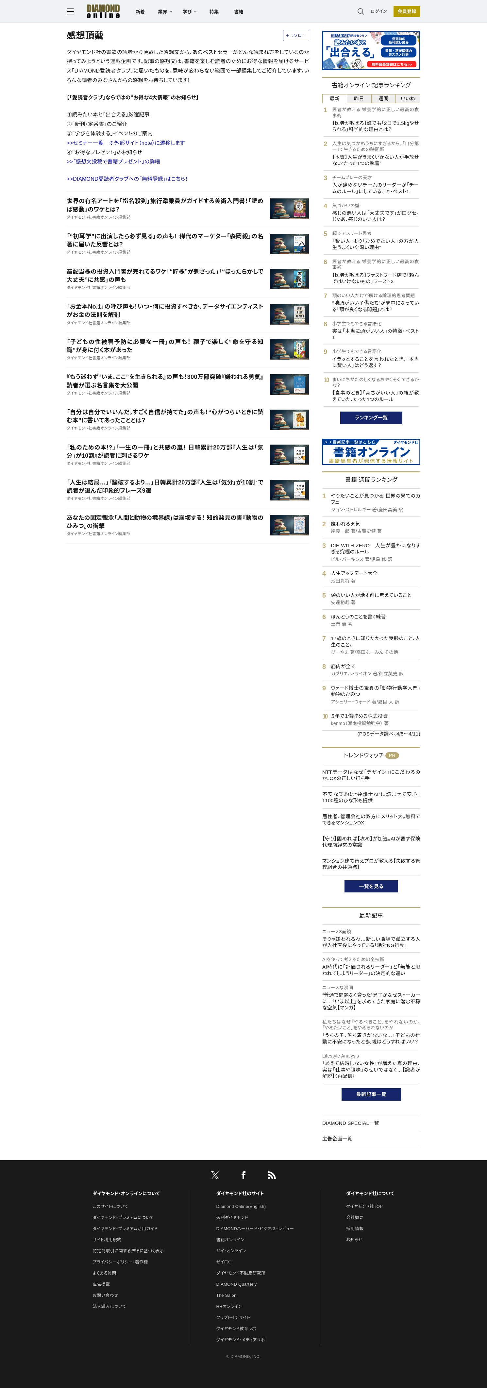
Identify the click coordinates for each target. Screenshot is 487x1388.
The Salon (226, 1295)
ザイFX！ (224, 1262)
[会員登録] (407, 11)
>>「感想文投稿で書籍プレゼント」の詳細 (113, 161)
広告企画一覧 (337, 1139)
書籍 (239, 11)
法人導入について (109, 1306)
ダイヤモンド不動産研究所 (241, 1273)
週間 (383, 98)
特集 (214, 11)
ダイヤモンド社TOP (364, 1206)
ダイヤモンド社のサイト (240, 1193)
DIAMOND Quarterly (236, 1284)
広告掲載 (101, 1284)
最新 (335, 98)
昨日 (359, 98)
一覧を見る (371, 886)
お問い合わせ (105, 1295)
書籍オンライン (230, 1239)
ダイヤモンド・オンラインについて (126, 1193)
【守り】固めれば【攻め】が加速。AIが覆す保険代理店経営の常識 (371, 842)
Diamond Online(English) (241, 1206)
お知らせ (354, 1239)
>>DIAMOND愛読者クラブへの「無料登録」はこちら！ (127, 179)
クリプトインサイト (233, 1317)
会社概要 (354, 1217)
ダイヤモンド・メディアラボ (240, 1339)
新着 (140, 11)
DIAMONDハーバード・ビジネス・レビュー (255, 1228)
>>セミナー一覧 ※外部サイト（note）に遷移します (126, 143)
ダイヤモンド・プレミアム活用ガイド (125, 1228)
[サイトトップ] (97, 11)
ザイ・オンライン (231, 1250)
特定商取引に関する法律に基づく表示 (128, 1250)
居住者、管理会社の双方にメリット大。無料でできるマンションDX (371, 820)
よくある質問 (104, 1273)
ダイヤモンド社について (370, 1193)
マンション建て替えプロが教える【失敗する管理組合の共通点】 (371, 864)
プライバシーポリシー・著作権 (120, 1262)
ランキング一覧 (371, 417)
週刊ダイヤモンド (232, 1217)
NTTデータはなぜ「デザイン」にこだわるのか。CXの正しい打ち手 (371, 775)
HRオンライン (229, 1306)
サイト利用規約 (106, 1239)
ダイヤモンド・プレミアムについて (123, 1217)
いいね (408, 98)
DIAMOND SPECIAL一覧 (350, 1123)
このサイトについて (110, 1206)
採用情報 (354, 1228)
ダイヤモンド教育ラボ (236, 1328)
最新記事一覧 (371, 1094)
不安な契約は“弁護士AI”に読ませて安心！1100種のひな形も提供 (371, 797)
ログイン (379, 11)
